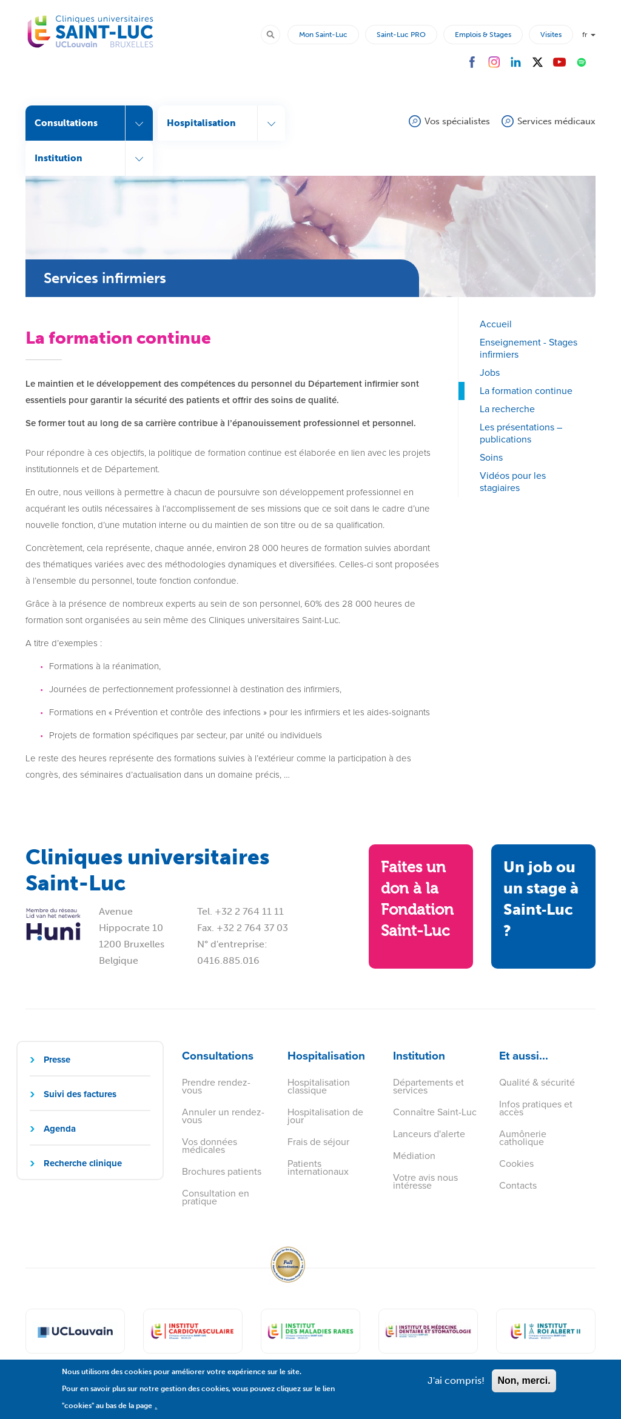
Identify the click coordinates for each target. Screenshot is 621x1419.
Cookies (516, 1163)
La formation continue (526, 391)
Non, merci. (523, 1386)
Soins (491, 457)
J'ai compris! (456, 1386)
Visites (551, 34)
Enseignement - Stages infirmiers (528, 348)
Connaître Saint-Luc (435, 1112)
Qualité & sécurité (537, 1082)
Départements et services (428, 1086)
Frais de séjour (318, 1142)
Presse (57, 1059)
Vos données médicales (209, 1146)
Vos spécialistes (457, 121)
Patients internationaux (318, 1167)
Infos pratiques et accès (535, 1108)
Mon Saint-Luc (323, 34)
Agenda (60, 1128)
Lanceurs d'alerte (429, 1134)
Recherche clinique (83, 1163)
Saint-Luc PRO (401, 34)
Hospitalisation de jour (325, 1116)
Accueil (496, 324)
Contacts (518, 1185)
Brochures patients (221, 1171)
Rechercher (275, 34)
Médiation (414, 1156)
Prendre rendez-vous (216, 1086)
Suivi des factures (80, 1094)
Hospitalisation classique (318, 1086)
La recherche (507, 409)
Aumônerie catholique (522, 1138)
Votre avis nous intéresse (425, 1181)
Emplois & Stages (483, 34)
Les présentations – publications (521, 433)
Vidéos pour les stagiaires (513, 482)
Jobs (490, 372)
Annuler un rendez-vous (223, 1116)
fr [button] (589, 34)
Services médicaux (556, 121)
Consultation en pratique (215, 1197)
